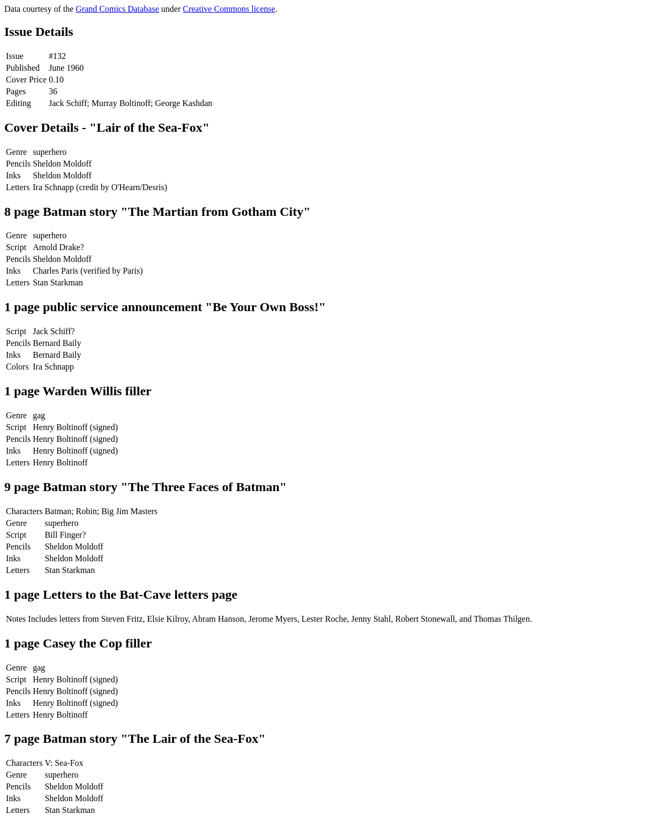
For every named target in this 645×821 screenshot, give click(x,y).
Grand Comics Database (117, 8)
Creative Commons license (229, 8)
